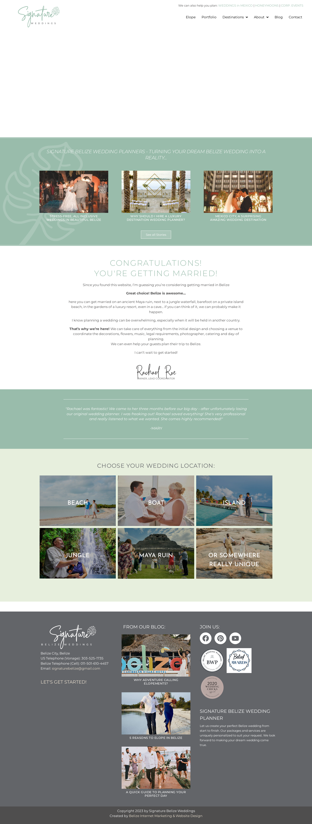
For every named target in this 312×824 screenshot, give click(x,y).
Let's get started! (64, 682)
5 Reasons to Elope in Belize (156, 738)
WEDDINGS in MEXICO (235, 5)
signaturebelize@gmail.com (76, 668)
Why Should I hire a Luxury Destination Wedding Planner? (156, 218)
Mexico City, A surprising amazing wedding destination (238, 218)
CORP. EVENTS (292, 5)
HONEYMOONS (267, 5)
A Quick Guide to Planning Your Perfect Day (156, 794)
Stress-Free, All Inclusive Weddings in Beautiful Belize (73, 218)
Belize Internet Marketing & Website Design (165, 816)
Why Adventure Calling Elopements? (156, 681)
